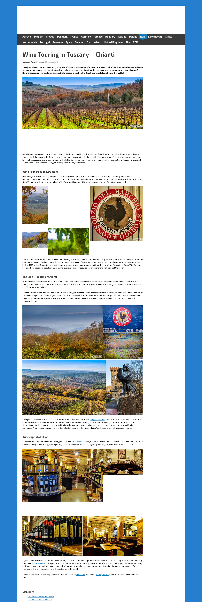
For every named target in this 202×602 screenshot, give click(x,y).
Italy (142, 36)
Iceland (122, 36)
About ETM (132, 42)
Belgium (38, 36)
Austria (26, 36)
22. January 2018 (51, 62)
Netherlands (29, 42)
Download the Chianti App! (39, 575)
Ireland (133, 36)
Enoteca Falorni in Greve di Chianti (42, 578)
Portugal (45, 42)
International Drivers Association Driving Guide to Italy (51, 581)
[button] (35, 205)
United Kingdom (113, 42)
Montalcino (80, 547)
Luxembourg (155, 36)
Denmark (62, 36)
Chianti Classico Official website (41, 569)
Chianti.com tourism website (40, 572)
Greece (98, 36)
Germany (86, 36)
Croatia (50, 36)
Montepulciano (102, 547)
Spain (69, 42)
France (74, 36)
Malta (168, 36)
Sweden (79, 42)
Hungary (110, 36)
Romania (58, 42)
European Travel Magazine (33, 62)
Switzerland (94, 42)
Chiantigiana (77, 428)
